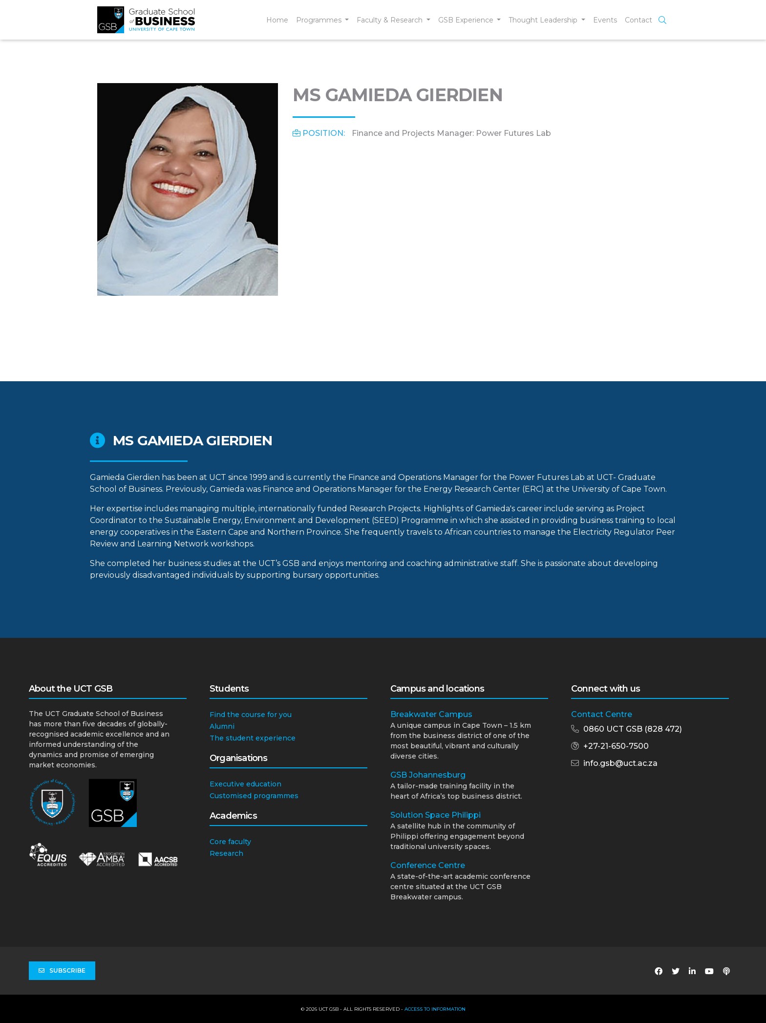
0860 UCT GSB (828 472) (632, 729)
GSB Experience (466, 20)
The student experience (253, 738)
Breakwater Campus (431, 714)
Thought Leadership (544, 20)
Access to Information (435, 1009)
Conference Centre (427, 865)
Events (605, 20)
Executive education (245, 784)
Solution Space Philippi (435, 815)
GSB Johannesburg (428, 775)
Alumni (222, 726)
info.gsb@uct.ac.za (620, 763)
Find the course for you (251, 714)
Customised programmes (254, 795)
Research (226, 853)
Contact (638, 20)
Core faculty (230, 841)
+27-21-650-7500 (616, 746)
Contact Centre (601, 714)
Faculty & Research (391, 20)
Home (277, 20)
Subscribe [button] (62, 970)
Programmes (319, 20)
